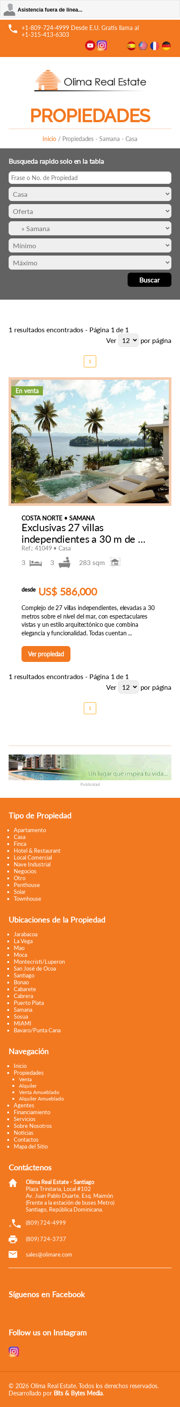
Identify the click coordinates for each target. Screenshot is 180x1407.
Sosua (21, 1016)
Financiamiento (32, 1112)
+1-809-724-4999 (45, 27)
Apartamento (30, 830)
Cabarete (25, 989)
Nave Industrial (32, 864)
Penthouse (27, 884)
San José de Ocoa (35, 968)
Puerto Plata (29, 1002)
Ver (111, 340)
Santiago (24, 975)
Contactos (26, 1139)
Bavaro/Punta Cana (37, 1030)
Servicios (25, 1118)
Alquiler (28, 1085)
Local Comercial (33, 857)
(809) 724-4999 (46, 1222)
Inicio (49, 138)
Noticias (24, 1132)
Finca (20, 843)
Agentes (24, 1105)
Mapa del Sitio (31, 1146)
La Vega (23, 941)
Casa (19, 836)
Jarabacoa (25, 934)
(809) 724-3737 (46, 1239)
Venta (25, 1079)
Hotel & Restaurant (37, 850)
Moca (20, 954)
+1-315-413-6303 (45, 34)
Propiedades (29, 1072)
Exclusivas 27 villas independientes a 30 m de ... (83, 532)
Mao (19, 947)
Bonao (21, 982)
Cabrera (23, 995)
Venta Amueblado (39, 1092)
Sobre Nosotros (33, 1125)
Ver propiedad (46, 654)
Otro (19, 878)
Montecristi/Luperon (39, 961)
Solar (20, 891)
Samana (23, 1009)
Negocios (25, 871)
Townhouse (27, 898)
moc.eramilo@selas (49, 1254)
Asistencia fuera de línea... (50, 10)
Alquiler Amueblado (41, 1098)
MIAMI (22, 1023)
